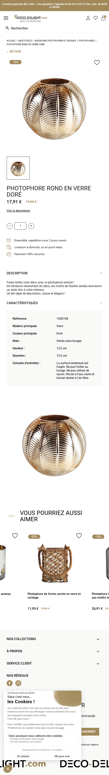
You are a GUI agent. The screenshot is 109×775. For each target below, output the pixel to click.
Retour (15, 51)
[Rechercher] (54, 28)
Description (17, 273)
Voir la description (18, 210)
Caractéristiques (22, 303)
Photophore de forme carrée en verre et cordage (54, 595)
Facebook (10, 683)
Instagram (18, 683)
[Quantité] (20, 226)
